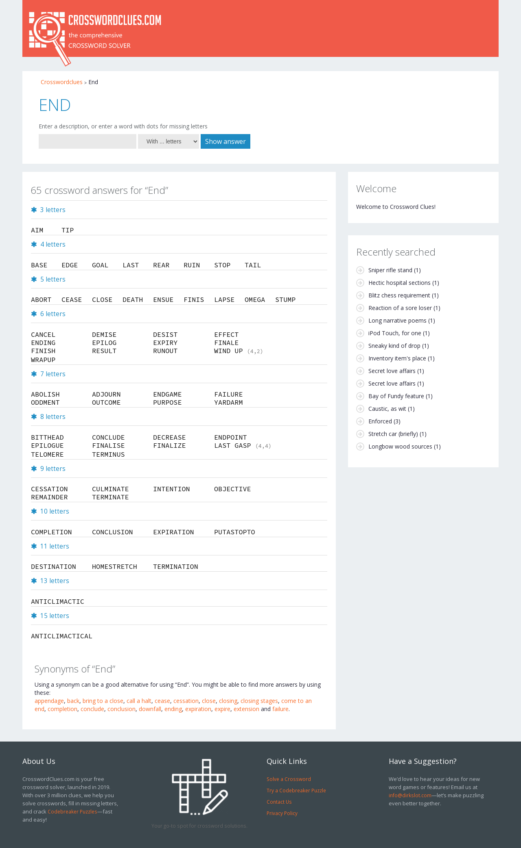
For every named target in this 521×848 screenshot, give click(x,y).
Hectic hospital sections (399, 282)
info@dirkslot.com (410, 795)
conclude (92, 709)
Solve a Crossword (289, 779)
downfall (150, 709)
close (209, 701)
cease (162, 701)
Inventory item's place (397, 358)
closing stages (259, 701)
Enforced (380, 421)
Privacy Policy (282, 813)
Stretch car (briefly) (393, 434)
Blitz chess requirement (399, 295)
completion (62, 709)
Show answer (225, 141)
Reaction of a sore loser (400, 308)
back (73, 701)
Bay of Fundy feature (396, 396)
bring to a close (103, 701)
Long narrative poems (397, 320)
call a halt (139, 701)
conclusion (121, 709)
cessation (186, 701)
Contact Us (279, 801)
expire (222, 709)
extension (246, 709)
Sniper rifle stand (390, 270)
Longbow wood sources (400, 446)
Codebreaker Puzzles (72, 811)
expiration (198, 709)
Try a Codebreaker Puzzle (296, 790)
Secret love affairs (392, 371)
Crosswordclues (62, 82)
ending (173, 709)
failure (280, 709)
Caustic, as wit (387, 408)
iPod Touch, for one (394, 333)
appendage (49, 701)
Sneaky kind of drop (394, 345)
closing (228, 701)
